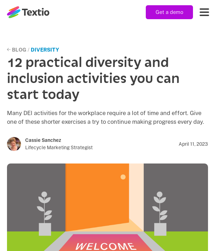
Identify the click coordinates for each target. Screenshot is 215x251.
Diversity (45, 50)
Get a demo (169, 12)
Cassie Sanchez (43, 140)
